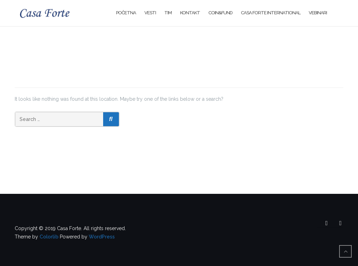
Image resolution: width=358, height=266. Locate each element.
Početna (126, 12)
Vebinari (318, 12)
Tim (168, 12)
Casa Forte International (270, 12)
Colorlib (49, 237)
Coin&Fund (220, 12)
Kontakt (190, 12)
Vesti (150, 12)
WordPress (102, 237)
